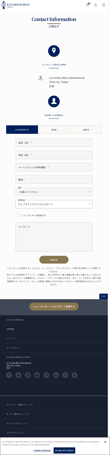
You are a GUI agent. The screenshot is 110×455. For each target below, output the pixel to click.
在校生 (54, 129)
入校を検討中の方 (22, 129)
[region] (55, 446)
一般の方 (85, 129)
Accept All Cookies (64, 450)
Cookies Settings (42, 450)
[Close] (105, 442)
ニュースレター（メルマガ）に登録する (54, 306)
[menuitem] (87, 5)
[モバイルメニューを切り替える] (104, 5)
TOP (104, 296)
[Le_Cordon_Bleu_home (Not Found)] (16, 5)
